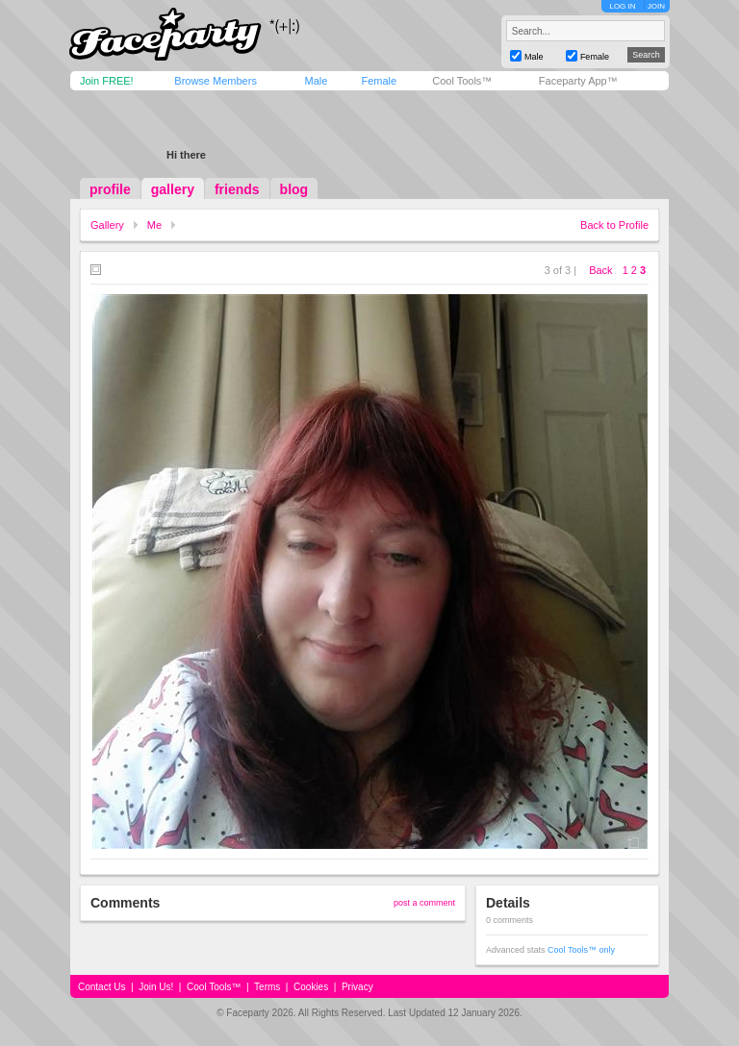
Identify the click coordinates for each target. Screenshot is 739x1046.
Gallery (107, 225)
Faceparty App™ (578, 81)
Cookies (310, 987)
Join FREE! (107, 81)
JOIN (656, 6)
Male (315, 81)
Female (378, 81)
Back (600, 270)
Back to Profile (614, 225)
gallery (172, 189)
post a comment (424, 903)
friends (237, 189)
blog (294, 189)
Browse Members (215, 81)
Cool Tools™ (462, 81)
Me (154, 225)
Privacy (357, 987)
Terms (267, 987)
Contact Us (101, 987)
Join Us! (156, 987)
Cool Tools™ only (581, 950)
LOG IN (622, 6)
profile (110, 189)
